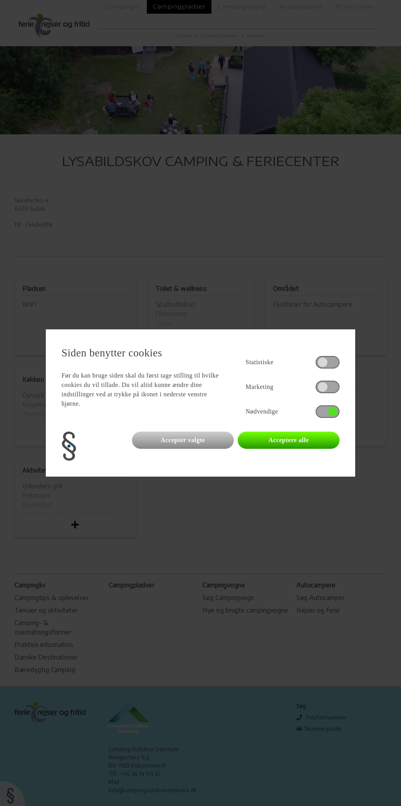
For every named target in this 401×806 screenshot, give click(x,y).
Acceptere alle (288, 440)
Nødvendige (262, 411)
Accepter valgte (183, 440)
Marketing (259, 386)
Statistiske (259, 362)
